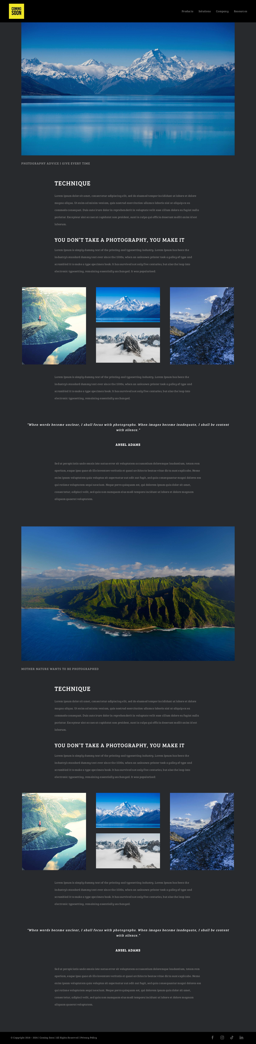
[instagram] (222, 1038)
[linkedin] (241, 1038)
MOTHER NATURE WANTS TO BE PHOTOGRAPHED (60, 669)
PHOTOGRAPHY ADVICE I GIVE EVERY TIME (55, 163)
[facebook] (213, 1038)
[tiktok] (232, 1038)
